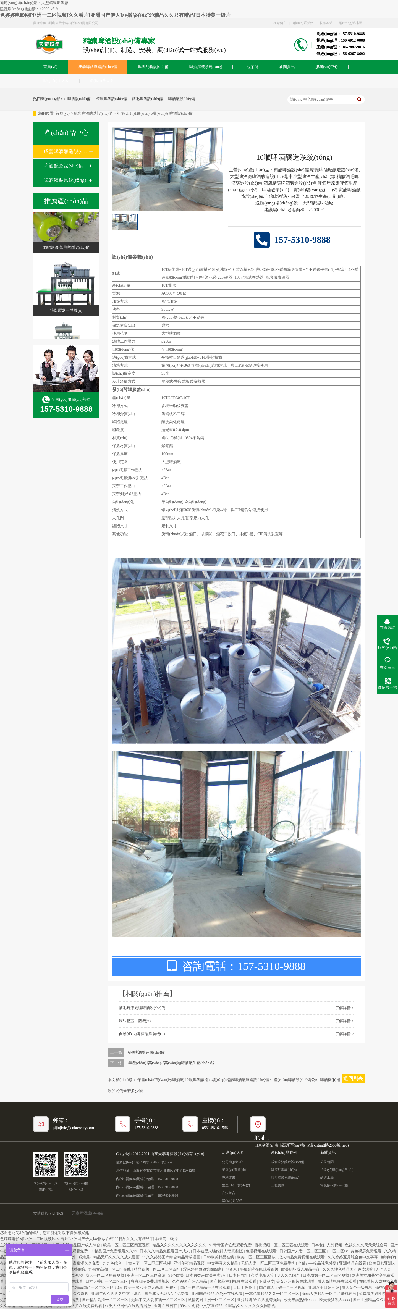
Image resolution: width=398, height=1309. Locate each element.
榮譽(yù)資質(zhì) (234, 1170)
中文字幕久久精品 (223, 1263)
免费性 (172, 1288)
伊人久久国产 (289, 1275)
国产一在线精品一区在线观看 (205, 1288)
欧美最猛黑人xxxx (335, 1300)
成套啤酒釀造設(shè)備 (97, 67)
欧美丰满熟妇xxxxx (301, 1300)
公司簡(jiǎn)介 (232, 1162)
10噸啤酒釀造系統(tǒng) (205, 1080)
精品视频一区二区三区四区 (157, 1269)
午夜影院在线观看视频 (259, 1269)
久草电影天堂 (263, 1275)
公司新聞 (327, 1162)
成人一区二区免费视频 (105, 1275)
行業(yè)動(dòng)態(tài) (336, 1170)
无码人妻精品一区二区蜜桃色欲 (329, 1294)
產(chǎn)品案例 (284, 1152)
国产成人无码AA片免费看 (167, 1294)
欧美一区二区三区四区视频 (127, 1245)
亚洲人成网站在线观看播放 (128, 1306)
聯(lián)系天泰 (102, 80)
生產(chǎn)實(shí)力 (236, 1185)
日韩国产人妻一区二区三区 (303, 1251)
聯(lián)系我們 (303, 23)
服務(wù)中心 (326, 67)
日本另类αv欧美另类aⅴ (206, 1275)
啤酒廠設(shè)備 (181, 99)
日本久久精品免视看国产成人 (165, 1251)
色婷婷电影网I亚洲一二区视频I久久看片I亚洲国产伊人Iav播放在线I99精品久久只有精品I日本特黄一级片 (115, 15)
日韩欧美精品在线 (219, 1257)
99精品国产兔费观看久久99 (114, 1251)
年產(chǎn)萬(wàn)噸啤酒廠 (160, 1080)
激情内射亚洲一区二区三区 (211, 1300)
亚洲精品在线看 (353, 1263)
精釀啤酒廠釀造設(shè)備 (247, 1080)
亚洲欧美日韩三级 (324, 1288)
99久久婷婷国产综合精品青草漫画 (171, 1257)
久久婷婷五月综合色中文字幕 (353, 1257)
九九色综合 (113, 1263)
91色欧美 (176, 1275)
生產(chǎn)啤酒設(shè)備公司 (294, 1080)
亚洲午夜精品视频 (190, 1263)
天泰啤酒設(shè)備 (87, 1213)
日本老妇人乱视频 (327, 1245)
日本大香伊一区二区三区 (107, 1281)
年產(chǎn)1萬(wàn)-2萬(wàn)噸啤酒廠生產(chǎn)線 (171, 1063)
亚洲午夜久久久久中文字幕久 (117, 1294)
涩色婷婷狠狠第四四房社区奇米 (210, 1269)
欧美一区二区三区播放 (257, 1257)
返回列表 (353, 1078)
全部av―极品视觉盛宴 (317, 1263)
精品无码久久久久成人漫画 (117, 1257)
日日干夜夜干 (245, 1288)
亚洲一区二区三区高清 (147, 1275)
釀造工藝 (327, 1177)
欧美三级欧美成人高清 (144, 1288)
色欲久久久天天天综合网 (367, 1245)
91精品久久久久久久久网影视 (251, 1306)
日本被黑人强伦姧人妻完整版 (218, 1251)
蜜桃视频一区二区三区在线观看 (282, 1245)
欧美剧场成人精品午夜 (301, 1269)
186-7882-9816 (168, 1195)
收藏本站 (326, 23)
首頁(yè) (50, 67)
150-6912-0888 (168, 1187)
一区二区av (339, 1251)
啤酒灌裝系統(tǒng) (205, 67)
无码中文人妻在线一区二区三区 (158, 1300)
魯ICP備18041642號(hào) (154, 1162)
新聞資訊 (287, 67)
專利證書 (228, 1177)
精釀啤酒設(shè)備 (111, 99)
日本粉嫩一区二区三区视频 (326, 1275)
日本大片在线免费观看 (83, 1306)
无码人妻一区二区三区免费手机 (268, 1263)
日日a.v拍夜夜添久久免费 (78, 1263)
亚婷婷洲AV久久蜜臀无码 (259, 1300)
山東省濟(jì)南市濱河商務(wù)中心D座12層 (164, 1170)
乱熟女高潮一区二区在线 (110, 1269)
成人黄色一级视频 (358, 1288)
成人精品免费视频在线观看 (302, 1257)
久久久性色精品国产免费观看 (348, 1269)
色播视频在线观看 (262, 1251)
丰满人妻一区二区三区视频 (148, 1263)
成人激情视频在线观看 (337, 1281)
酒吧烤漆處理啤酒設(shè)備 (66, 249)
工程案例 (250, 67)
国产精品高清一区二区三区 (105, 1300)
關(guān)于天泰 (56, 80)
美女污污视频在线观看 (296, 1281)
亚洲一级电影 (79, 1257)
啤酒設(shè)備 (79, 99)
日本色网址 (239, 1275)
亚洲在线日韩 (166, 1306)
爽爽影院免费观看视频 (151, 1281)
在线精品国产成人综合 (81, 1245)
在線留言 (280, 23)
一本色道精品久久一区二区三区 (272, 1294)
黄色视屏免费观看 (366, 1251)
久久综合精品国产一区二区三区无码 (91, 1288)
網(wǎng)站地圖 (350, 23)
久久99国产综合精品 (190, 1281)
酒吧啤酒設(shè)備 (147, 99)
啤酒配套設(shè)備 (153, 67)
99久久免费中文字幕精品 (202, 1306)
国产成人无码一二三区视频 (283, 1288)
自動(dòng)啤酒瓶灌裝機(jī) (142, 1034)
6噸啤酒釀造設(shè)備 (146, 1052)
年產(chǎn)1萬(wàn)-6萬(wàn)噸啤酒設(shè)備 (155, 113)
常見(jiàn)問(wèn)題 (334, 1185)
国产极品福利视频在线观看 (233, 1281)
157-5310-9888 (168, 1179)
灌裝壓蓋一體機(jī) (66, 312)
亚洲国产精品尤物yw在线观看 (217, 1294)
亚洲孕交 (266, 1281)
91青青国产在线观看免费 (231, 1245)
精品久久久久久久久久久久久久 (180, 1245)
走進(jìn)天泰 (233, 1152)
